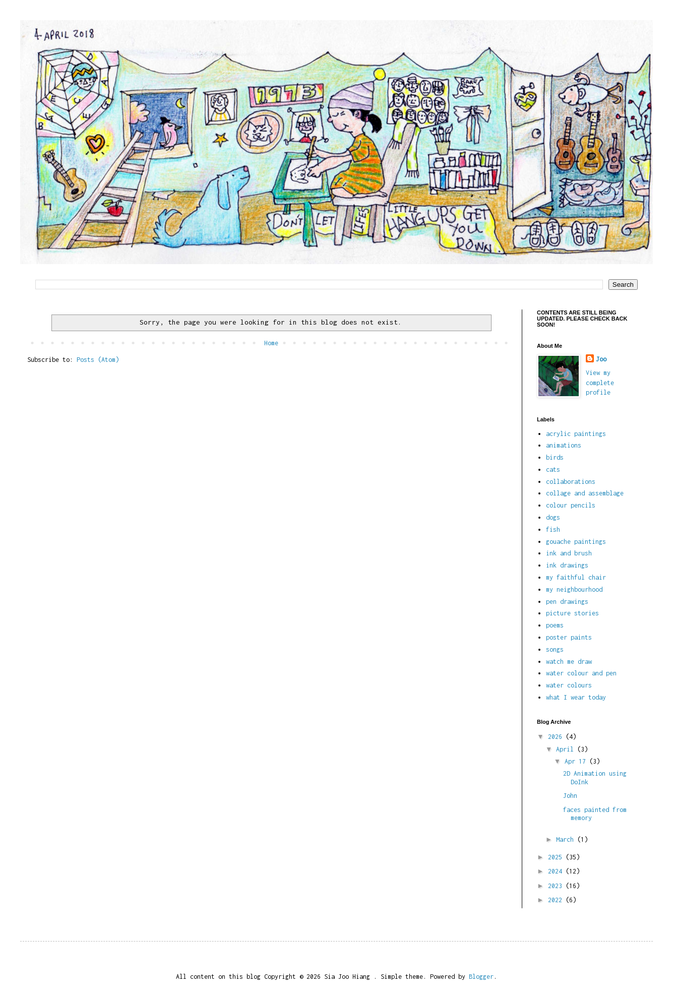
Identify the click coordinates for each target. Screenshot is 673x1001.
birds (555, 457)
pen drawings (567, 601)
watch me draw (569, 661)
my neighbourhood (574, 589)
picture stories (572, 613)
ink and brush (569, 553)
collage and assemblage (585, 493)
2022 (557, 900)
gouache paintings (576, 541)
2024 (557, 871)
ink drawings (567, 565)
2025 (557, 857)
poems (555, 625)
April (566, 749)
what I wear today (576, 697)
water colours (569, 685)
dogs (553, 517)
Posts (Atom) (98, 359)
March (566, 839)
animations (563, 445)
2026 (557, 736)
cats (553, 469)
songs (555, 649)
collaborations (570, 481)
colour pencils (570, 505)
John (570, 795)
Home (271, 343)
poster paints (569, 637)
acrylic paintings (576, 433)
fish (553, 529)
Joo (601, 359)
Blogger (481, 976)
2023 (557, 886)
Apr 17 (577, 761)
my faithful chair (576, 577)
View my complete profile (600, 382)
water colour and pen (581, 673)
